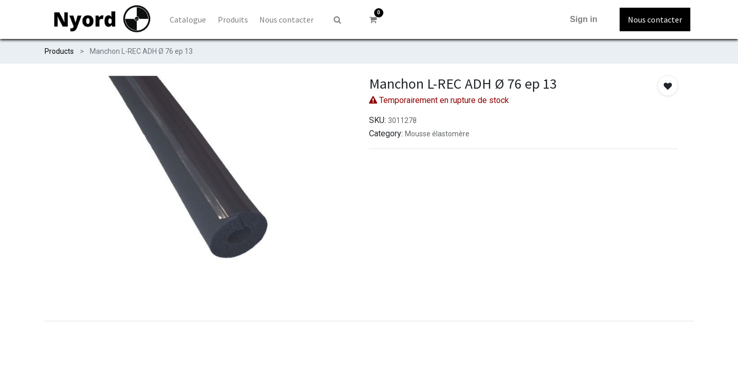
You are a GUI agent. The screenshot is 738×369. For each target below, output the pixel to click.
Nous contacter (655, 19)
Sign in (583, 19)
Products (59, 51)
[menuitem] (188, 19)
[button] (668, 85)
